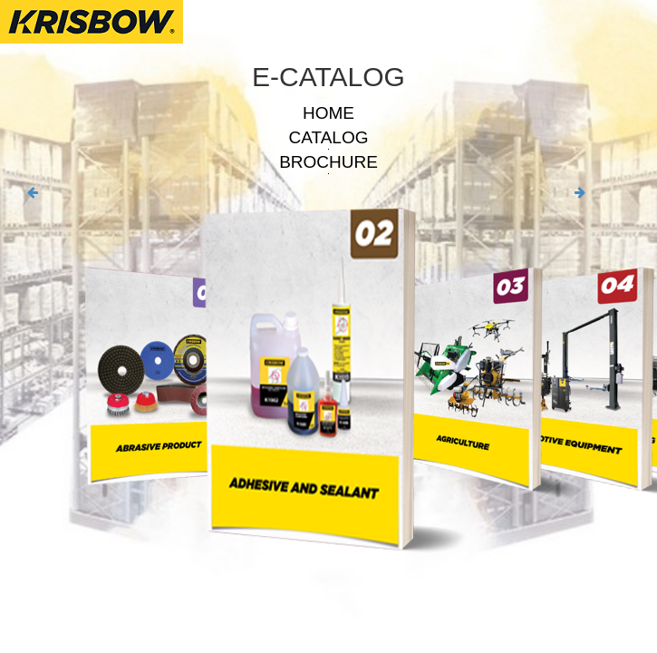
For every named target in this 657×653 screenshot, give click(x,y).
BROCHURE (328, 161)
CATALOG (329, 137)
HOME (328, 112)
